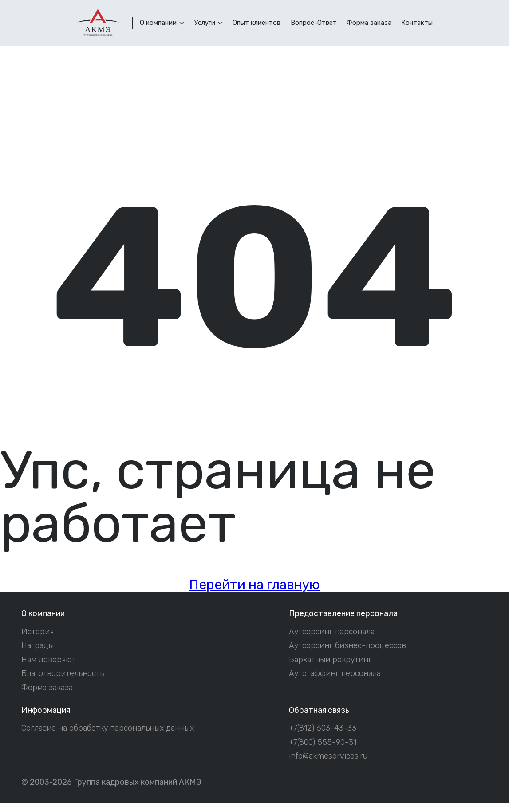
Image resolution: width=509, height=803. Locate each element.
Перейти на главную (254, 584)
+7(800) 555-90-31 (322, 742)
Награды (37, 645)
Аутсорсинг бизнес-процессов (347, 645)
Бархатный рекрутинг (330, 659)
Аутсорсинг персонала (332, 631)
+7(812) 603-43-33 (322, 727)
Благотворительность (62, 673)
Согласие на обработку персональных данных (107, 727)
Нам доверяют (48, 659)
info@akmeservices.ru (328, 755)
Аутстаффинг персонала (335, 673)
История (37, 631)
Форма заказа (47, 687)
